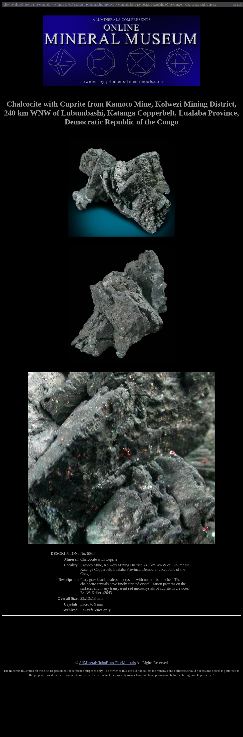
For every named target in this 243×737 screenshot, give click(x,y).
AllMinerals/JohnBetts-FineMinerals (26, 4)
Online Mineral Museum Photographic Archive (83, 4)
